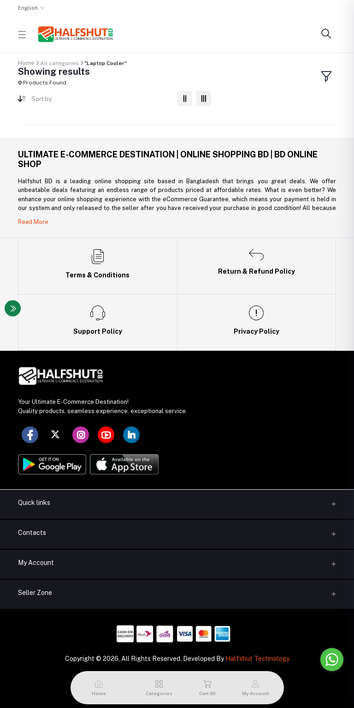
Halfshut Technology (257, 658)
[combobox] (100, 101)
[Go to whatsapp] (331, 659)
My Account (36, 562)
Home (26, 63)
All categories (59, 63)
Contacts (32, 532)
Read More (33, 221)
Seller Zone (35, 592)
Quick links (34, 502)
